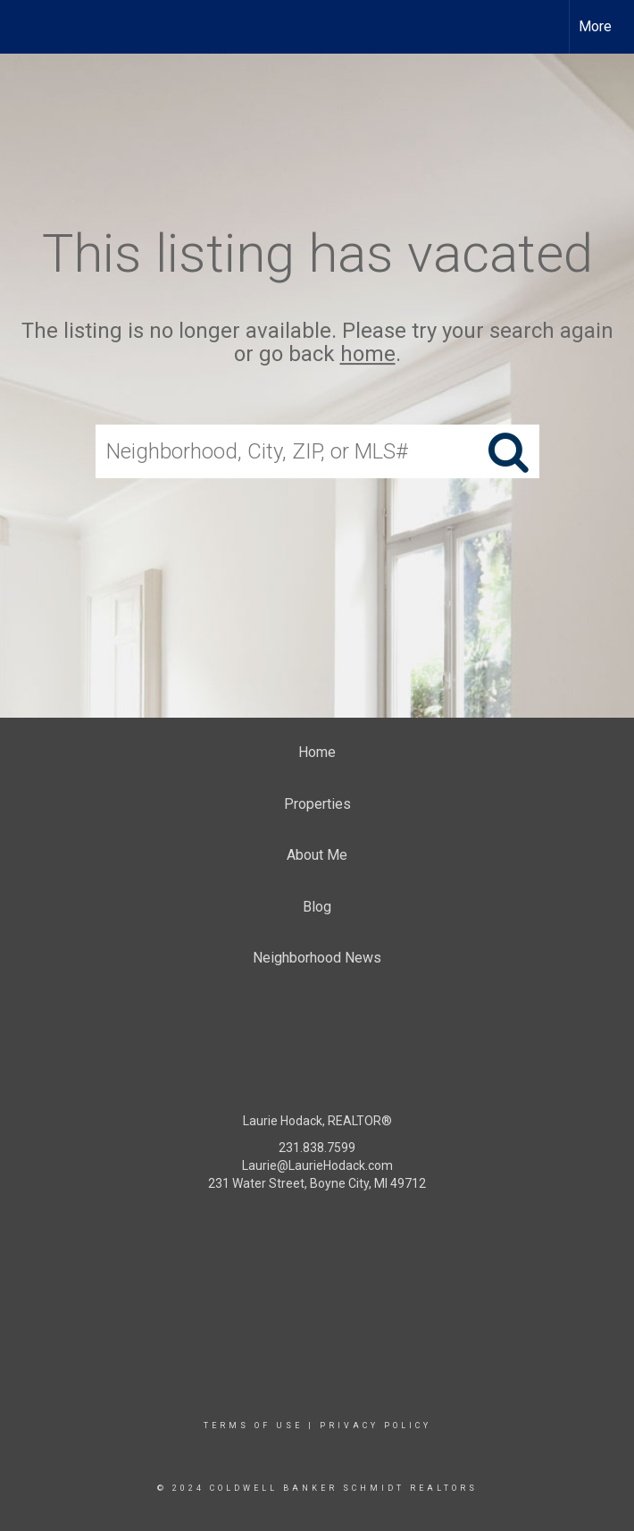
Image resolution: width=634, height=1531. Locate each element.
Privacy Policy (375, 1425)
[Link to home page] (22, 27)
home (368, 354)
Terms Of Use (253, 1425)
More (595, 26)
